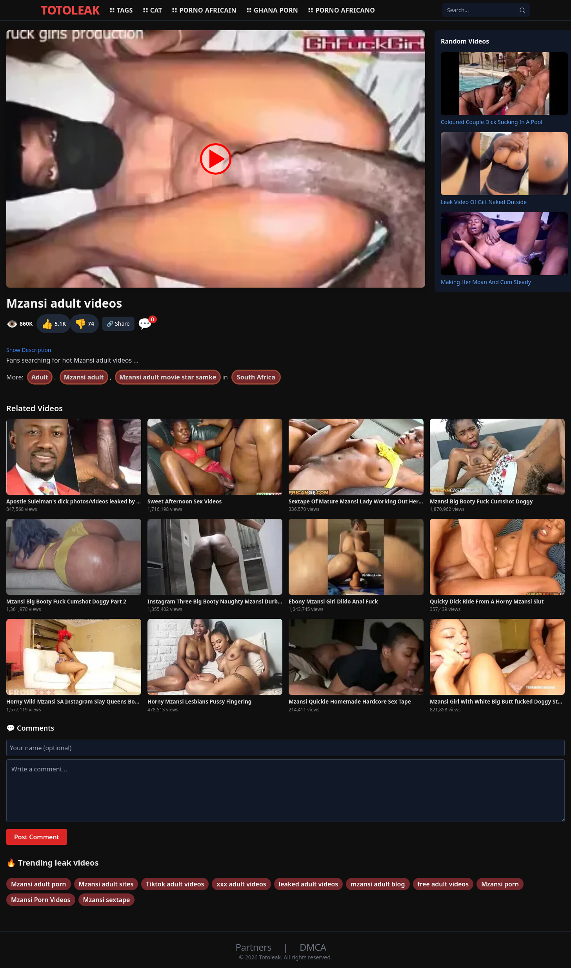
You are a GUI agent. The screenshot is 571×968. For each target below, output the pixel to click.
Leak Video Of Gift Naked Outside (484, 202)
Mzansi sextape (106, 899)
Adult (39, 377)
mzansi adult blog (378, 884)
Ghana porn (272, 10)
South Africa (256, 377)
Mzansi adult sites (106, 884)
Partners (255, 947)
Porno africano (341, 10)
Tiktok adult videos (175, 884)
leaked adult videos (308, 884)
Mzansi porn (500, 884)
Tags (121, 10)
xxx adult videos (241, 884)
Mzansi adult (84, 377)
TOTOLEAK (70, 10)
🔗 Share (118, 323)
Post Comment (36, 837)
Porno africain (203, 10)
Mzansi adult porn (38, 884)
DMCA (313, 947)
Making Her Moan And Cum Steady (486, 282)
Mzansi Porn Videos (41, 899)
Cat (152, 10)
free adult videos (443, 884)
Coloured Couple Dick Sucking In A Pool (491, 122)
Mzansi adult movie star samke (167, 377)
